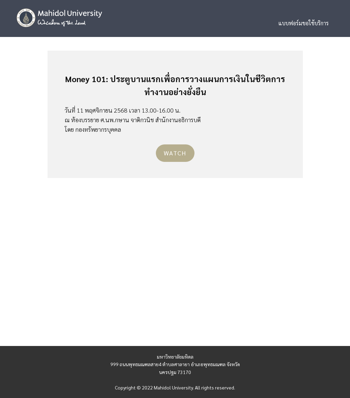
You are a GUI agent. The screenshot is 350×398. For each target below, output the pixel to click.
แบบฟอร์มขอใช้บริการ (303, 23)
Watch (175, 153)
